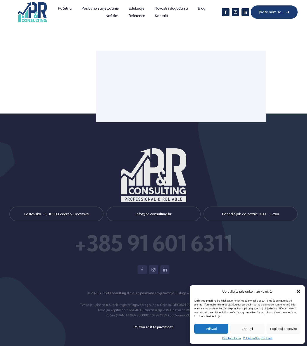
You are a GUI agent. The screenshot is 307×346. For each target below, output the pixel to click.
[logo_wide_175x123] (32, 4)
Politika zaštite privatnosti (258, 338)
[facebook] (225, 12)
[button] (298, 291)
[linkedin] (245, 12)
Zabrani (247, 329)
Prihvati (211, 329)
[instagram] (235, 12)
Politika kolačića (231, 338)
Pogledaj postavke (283, 329)
